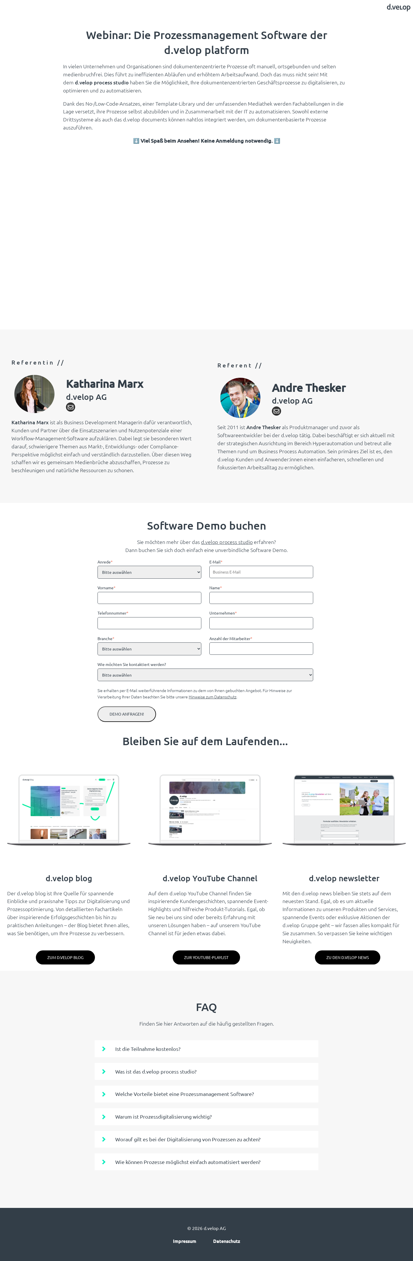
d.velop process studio (227, 542)
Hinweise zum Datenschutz (212, 697)
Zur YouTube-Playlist (206, 957)
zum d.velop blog (65, 957)
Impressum (184, 1241)
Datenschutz (226, 1241)
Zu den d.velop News (347, 957)
